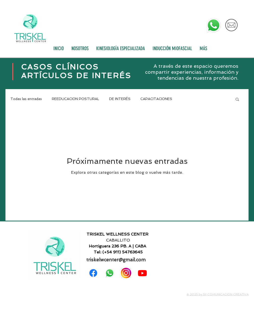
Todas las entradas (26, 99)
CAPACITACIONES (156, 99)
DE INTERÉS (119, 99)
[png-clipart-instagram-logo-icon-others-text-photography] (126, 273)
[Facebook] (93, 273)
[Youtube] (142, 273)
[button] (237, 99)
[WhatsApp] (213, 25)
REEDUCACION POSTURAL (75, 99)
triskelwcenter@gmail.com (116, 260)
